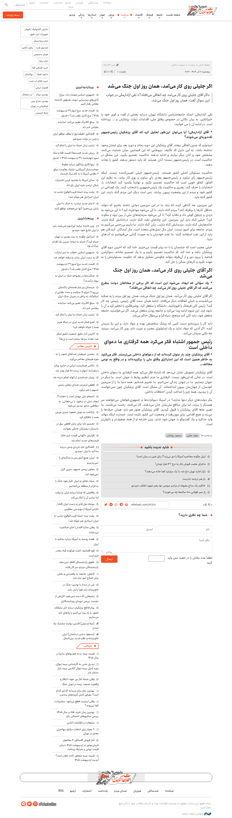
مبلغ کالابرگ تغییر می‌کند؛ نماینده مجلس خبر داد (78, 305)
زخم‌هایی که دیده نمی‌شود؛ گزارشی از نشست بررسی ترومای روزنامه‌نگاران (77, 598)
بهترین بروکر (42, 94)
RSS (61, 791)
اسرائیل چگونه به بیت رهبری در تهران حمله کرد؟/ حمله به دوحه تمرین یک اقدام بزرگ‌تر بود (75, 241)
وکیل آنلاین (27, 48)
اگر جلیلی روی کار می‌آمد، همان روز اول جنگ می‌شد (160, 86)
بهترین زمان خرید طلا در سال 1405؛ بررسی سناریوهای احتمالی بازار (78, 714)
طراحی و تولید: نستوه (196, 814)
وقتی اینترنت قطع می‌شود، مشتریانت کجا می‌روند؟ (76, 703)
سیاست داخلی (178, 65)
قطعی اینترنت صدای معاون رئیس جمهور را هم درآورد (78, 387)
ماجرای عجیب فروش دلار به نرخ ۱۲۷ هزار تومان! (180, 464)
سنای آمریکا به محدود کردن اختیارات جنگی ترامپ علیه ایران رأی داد (77, 182)
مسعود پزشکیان (174, 435)
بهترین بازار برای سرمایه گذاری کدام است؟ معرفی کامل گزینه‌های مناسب (77, 692)
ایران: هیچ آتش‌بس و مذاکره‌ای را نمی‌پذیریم (79, 460)
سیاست (125, 15)
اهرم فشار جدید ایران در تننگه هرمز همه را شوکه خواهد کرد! (78, 324)
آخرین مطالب (84, 346)
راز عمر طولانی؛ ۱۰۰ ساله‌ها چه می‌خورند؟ (184, 492)
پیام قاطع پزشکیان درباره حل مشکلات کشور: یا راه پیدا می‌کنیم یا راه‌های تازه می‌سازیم (76, 612)
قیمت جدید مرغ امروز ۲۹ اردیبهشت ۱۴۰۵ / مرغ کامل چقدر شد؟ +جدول (77, 113)
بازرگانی (88, 646)
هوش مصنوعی (41, 54)
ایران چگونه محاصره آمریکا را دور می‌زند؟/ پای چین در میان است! (171, 456)
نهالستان (29, 74)
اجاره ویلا (43, 61)
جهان (102, 15)
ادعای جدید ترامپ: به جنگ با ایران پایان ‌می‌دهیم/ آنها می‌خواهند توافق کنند (76, 206)
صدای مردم (69, 5)
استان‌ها (92, 15)
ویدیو (72, 15)
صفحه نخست (173, 15)
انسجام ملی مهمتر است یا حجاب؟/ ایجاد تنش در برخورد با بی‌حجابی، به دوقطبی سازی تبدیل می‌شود (78, 401)
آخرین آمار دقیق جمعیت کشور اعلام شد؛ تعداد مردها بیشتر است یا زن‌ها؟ (78, 336)
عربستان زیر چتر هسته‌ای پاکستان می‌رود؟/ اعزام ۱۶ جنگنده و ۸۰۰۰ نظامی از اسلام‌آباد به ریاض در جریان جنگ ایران (77, 292)
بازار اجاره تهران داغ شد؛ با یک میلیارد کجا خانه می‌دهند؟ (175, 471)
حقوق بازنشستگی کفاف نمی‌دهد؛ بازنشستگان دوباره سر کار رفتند (79, 564)
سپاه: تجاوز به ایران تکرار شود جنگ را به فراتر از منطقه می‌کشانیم (77, 483)
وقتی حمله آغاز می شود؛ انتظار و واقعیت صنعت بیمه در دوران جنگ (79, 681)
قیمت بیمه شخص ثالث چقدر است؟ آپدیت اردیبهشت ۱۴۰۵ (77, 757)
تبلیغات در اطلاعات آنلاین (81, 722)
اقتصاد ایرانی (42, 88)
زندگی (81, 15)
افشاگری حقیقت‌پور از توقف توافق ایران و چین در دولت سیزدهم (76, 136)
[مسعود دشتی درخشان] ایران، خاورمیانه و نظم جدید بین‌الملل (80, 636)
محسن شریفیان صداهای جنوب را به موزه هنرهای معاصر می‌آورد (77, 356)
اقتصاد (139, 15)
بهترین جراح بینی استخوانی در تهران (39, 103)
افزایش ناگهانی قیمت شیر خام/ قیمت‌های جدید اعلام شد (80, 438)
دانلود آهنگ (42, 74)
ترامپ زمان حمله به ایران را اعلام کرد (75, 145)
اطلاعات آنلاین (202, 10)
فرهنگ (149, 15)
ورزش (111, 15)
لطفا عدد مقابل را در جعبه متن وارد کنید (189, 560)
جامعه (159, 15)
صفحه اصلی (204, 65)
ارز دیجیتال (27, 94)
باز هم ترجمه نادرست (194, 479)
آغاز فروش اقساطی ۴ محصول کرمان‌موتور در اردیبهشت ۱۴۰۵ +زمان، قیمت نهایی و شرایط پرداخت (79, 744)
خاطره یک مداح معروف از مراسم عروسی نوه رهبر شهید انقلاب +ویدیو (168, 485)
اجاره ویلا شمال (40, 41)
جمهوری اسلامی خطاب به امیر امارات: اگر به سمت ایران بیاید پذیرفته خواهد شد (76, 255)
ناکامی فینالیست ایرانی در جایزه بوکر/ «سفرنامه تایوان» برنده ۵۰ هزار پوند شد (76, 368)
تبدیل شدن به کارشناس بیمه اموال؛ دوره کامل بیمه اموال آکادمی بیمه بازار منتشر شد (77, 668)
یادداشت (57, 3)
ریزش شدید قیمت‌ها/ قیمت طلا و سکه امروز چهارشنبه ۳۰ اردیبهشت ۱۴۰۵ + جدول (76, 155)
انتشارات (44, 3)
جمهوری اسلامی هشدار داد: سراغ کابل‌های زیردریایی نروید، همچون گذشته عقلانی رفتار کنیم (77, 99)
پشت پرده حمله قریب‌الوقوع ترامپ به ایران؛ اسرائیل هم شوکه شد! (76, 194)
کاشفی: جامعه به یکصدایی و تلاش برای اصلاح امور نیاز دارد (78, 576)
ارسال (109, 559)
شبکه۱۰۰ (107, 3)
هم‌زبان (79, 3)
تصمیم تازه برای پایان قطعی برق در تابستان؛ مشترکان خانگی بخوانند (77, 426)
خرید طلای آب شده (38, 81)
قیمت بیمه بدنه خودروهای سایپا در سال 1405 (77, 655)
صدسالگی (93, 3)
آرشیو (32, 3)
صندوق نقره (42, 48)
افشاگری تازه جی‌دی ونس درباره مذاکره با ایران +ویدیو (79, 449)
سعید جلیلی (192, 435)
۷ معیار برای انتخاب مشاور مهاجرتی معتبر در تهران (77, 731)
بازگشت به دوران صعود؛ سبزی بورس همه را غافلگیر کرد (77, 414)
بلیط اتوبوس (42, 113)
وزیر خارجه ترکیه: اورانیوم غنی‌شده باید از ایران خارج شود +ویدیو (75, 228)
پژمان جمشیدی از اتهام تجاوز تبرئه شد (74, 377)
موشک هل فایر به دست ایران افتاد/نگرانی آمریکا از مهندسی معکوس (78, 506)
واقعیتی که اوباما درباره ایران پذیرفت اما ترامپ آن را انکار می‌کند (77, 495)
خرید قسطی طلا (40, 68)
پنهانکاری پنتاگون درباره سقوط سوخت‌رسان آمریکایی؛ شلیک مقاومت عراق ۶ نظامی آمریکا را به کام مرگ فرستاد (76, 169)
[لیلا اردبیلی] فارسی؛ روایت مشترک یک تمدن (76, 625)
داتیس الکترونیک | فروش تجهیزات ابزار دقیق (36, 31)
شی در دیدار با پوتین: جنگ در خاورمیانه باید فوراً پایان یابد (81, 587)
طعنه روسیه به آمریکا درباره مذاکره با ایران (77, 541)
